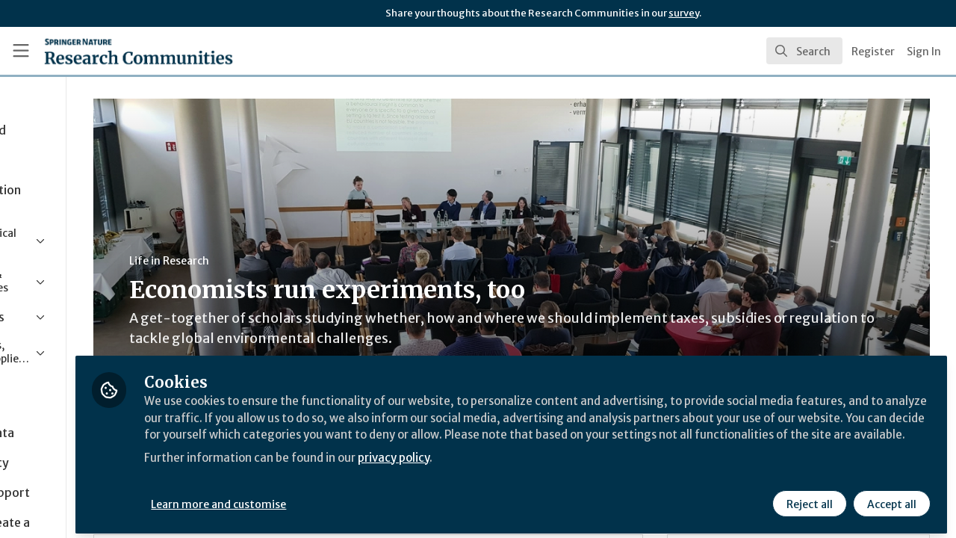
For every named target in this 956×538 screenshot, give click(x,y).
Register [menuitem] (873, 51)
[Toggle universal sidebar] (21, 51)
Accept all (890, 498)
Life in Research (279, 261)
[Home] (117, 51)
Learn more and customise (344, 498)
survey (683, 13)
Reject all (808, 498)
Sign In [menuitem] (924, 51)
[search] (804, 50)
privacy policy (532, 469)
